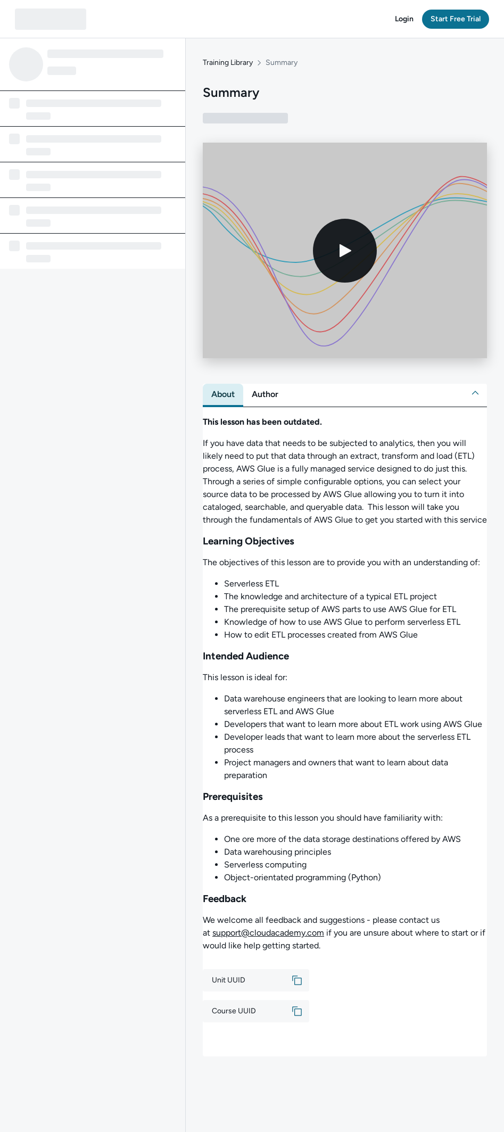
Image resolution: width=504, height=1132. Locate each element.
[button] (404, 19)
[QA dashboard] (50, 19)
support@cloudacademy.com (268, 933)
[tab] (223, 394)
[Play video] (345, 251)
